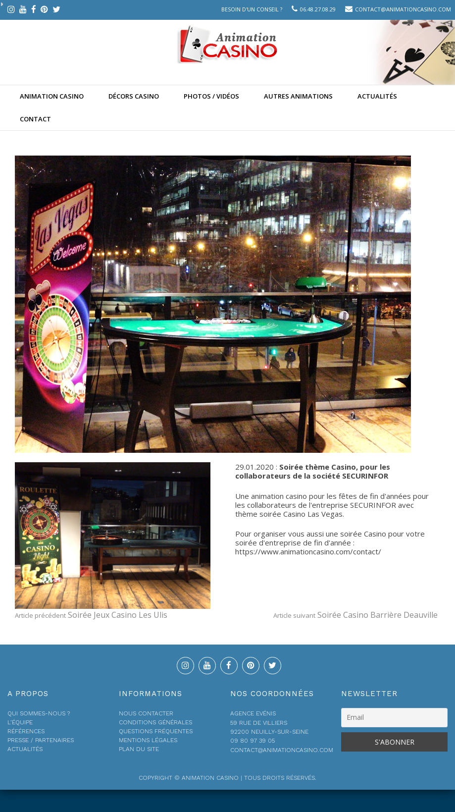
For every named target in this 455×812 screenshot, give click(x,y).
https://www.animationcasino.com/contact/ (308, 551)
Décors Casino (133, 96)
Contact (35, 118)
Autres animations (298, 96)
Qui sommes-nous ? (38, 713)
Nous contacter (146, 713)
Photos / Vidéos (211, 96)
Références (26, 731)
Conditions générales (155, 722)
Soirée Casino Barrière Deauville (355, 614)
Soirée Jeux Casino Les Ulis (91, 614)
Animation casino (52, 96)
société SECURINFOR (350, 476)
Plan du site (139, 749)
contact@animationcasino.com (403, 9)
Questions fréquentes (156, 731)
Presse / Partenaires (40, 740)
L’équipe (20, 722)
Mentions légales (148, 740)
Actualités (377, 96)
